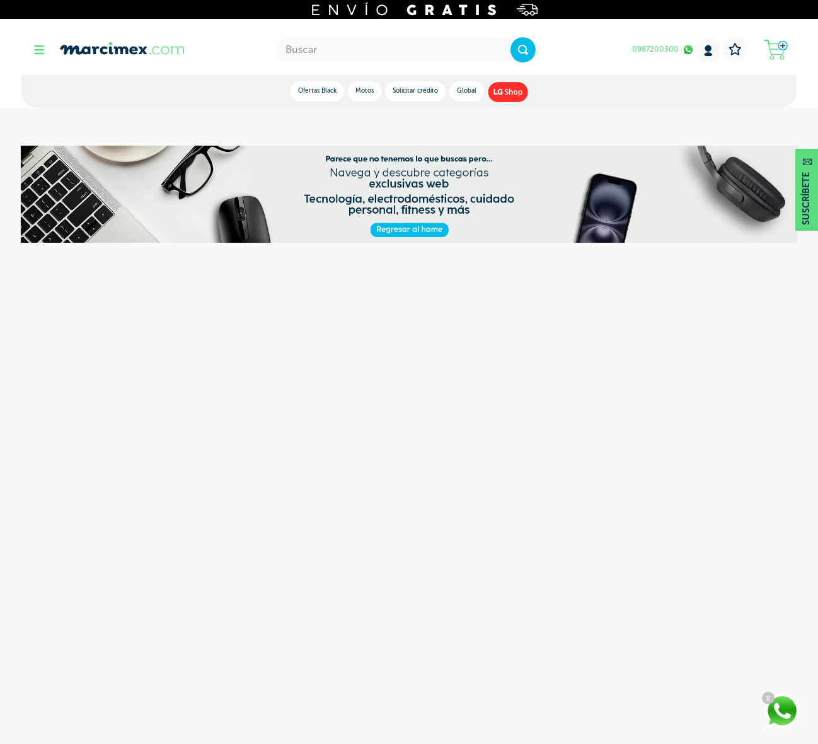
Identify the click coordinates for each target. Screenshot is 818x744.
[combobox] (405, 49)
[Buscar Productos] (523, 49)
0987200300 (655, 49)
